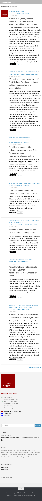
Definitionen (4, 467)
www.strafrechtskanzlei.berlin (11, 411)
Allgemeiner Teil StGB (16, 220)
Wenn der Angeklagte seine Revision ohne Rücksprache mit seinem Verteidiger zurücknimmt (23, 21)
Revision (12, 11)
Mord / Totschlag (31, 220)
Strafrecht (5, 415)
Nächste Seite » (35, 367)
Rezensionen (5, 469)
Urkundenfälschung (23, 183)
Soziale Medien (6, 477)
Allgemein (12, 72)
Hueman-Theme (30, 495)
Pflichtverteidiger (24, 305)
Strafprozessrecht (23, 138)
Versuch (33, 224)
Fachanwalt (6, 413)
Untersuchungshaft (16, 140)
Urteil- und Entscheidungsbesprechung (23, 74)
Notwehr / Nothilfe (24, 72)
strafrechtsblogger (8, 2)
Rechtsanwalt (5, 437)
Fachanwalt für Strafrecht (20, 437)
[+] (2, 440)
